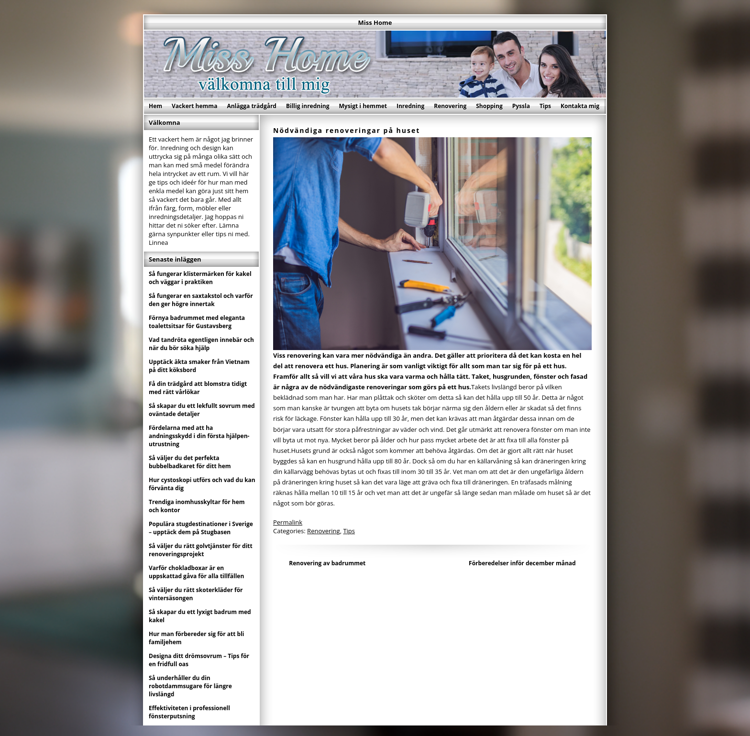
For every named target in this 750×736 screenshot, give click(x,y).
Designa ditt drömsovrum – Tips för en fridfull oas (199, 660)
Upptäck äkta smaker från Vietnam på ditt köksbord (199, 366)
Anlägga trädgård (251, 106)
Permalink (287, 522)
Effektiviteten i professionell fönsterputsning (189, 712)
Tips (545, 106)
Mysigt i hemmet (363, 106)
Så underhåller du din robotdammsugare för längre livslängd (190, 686)
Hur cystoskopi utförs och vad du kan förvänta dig (202, 484)
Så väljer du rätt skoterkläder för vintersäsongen (196, 594)
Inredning (410, 106)
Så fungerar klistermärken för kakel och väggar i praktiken (200, 278)
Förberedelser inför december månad (522, 563)
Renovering (450, 106)
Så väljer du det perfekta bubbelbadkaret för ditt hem (190, 462)
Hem (155, 106)
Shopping (489, 106)
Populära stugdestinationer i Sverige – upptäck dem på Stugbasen (201, 528)
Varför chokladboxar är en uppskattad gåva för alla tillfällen (196, 572)
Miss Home (375, 22)
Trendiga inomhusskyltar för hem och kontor (197, 506)
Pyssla (521, 106)
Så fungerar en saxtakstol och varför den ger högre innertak (201, 300)
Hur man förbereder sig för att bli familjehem (196, 638)
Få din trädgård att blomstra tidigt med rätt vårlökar (198, 388)
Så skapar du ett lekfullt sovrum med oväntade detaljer (202, 410)
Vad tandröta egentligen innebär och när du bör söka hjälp (201, 344)
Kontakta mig (580, 106)
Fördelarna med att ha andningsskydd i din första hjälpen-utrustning (199, 436)
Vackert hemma (194, 106)
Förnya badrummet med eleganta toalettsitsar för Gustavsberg (197, 322)
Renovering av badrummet (327, 563)
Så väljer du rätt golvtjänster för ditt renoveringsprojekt (201, 550)
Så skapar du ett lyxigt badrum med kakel (200, 616)
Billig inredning (308, 106)
